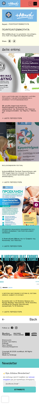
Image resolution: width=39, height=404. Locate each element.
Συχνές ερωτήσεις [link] (9, 342)
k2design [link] (12, 355)
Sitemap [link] (5, 343)
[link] (36, 204)
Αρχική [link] (4, 24)
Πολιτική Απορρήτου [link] (10, 347)
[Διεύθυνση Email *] (19, 384)
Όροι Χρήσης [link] (7, 345)
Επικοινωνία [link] (6, 340)
